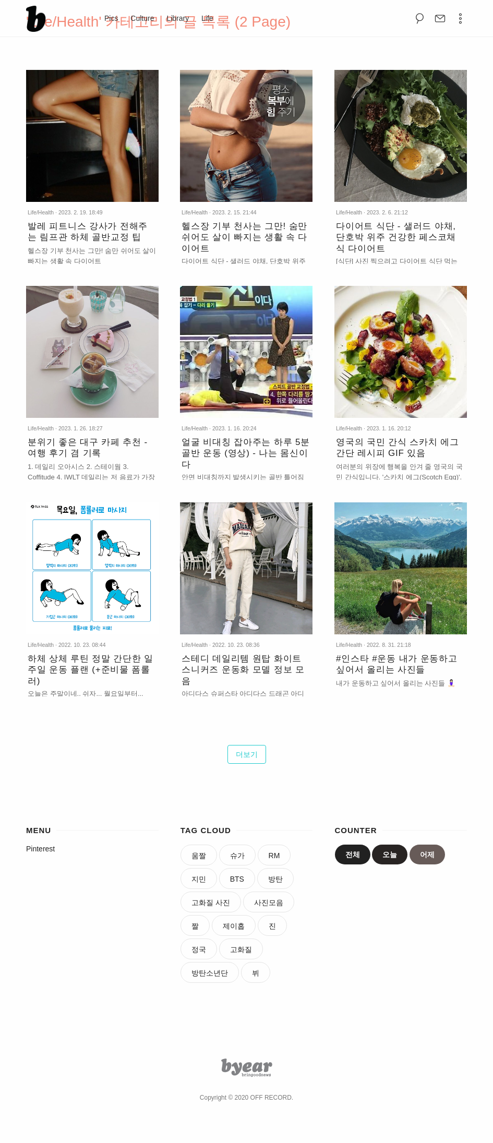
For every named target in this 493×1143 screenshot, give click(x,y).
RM (274, 855)
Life (207, 18)
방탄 (275, 879)
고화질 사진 (210, 902)
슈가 (237, 855)
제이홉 (234, 926)
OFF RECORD (271, 1097)
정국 (198, 949)
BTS (237, 879)
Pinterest (40, 848)
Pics (111, 18)
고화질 (241, 949)
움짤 (198, 855)
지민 (198, 879)
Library (177, 18)
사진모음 (268, 902)
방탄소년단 (209, 973)
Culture (142, 18)
